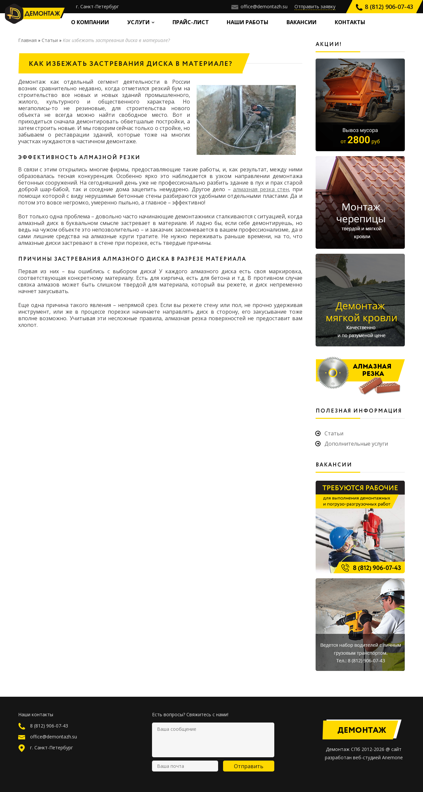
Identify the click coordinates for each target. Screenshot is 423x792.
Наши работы (247, 22)
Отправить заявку (314, 6)
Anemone (392, 757)
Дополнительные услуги (356, 443)
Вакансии (302, 22)
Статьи (50, 40)
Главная (27, 40)
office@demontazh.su (259, 6)
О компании (90, 22)
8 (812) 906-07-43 (384, 7)
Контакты (350, 22)
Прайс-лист (191, 22)
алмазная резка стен (261, 189)
